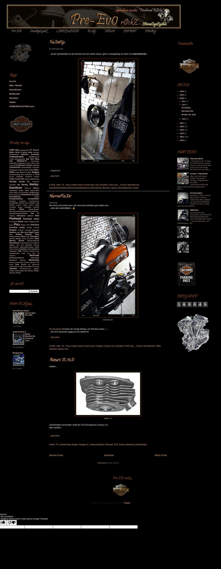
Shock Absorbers (28, 238)
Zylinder (26, 262)
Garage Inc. (84, 444)
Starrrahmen (14, 247)
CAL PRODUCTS (18, 161)
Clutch (28, 163)
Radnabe (35, 230)
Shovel (21, 241)
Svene (135, 188)
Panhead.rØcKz (196, 159)
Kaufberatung (34, 192)
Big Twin (30, 159)
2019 (182, 95)
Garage (13, 181)
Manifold (36, 207)
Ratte (26, 232)
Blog (37, 159)
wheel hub (23, 271)
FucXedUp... (57, 43)
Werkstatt (34, 255)
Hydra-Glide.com (15, 192)
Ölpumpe (12, 273)
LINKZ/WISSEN (67, 31)
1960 (17, 150)
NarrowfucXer (133, 185)
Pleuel (28, 225)
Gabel (27, 179)
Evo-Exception (196, 193)
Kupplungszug (34, 201)
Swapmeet (35, 249)
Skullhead (35, 243)
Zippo (21, 262)
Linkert (31, 205)
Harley (24, 184)
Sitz (31, 243)
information (13, 266)
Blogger (127, 503)
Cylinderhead (65, 444)
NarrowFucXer (60, 197)
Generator (35, 181)
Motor (21, 209)
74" (62, 185)
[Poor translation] (12, 522)
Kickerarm (16, 195)
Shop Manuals (15, 90)
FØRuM (109, 31)
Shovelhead (14, 243)
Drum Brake (29, 170)
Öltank (18, 273)
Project (13, 230)
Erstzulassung (14, 174)
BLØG (91, 31)
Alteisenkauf (14, 154)
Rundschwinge (15, 236)
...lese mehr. (54, 176)
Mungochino (18, 353)
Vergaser (12, 255)
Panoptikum (13, 222)
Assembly (35, 154)
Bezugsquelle (20, 159)
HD (18, 185)
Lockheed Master (16, 207)
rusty (37, 266)
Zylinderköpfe (141, 444)
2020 (182, 91)
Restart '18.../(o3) (61, 360)
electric (32, 262)
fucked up (25, 264)
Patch (37, 222)
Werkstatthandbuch (16, 258)
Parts (20, 221)
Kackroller (24, 192)
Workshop (129, 444)
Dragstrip (21, 170)
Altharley (24, 154)
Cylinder (36, 165)
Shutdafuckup (24, 243)
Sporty (114, 188)
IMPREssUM (14, 94)
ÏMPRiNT (129, 31)
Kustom (22, 203)
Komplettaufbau (16, 199)
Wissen (23, 260)
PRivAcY (150, 31)
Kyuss (27, 203)
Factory (12, 176)
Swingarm (13, 251)
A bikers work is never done (82, 185)
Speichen (28, 245)
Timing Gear (34, 251)
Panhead (109, 444)
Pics (17, 224)
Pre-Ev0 (16, 31)
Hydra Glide (24, 190)
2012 (182, 140)
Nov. (184, 101)
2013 (182, 137)
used (17, 271)
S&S (27, 236)
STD (110, 418)
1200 (53, 185)
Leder (25, 205)
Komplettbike (33, 199)
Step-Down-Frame (27, 247)
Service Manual (15, 238)
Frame (12, 179)
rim (33, 266)
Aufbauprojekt (16, 156)
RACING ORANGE (24, 230)
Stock (37, 247)
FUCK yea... (114, 185)
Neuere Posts (56, 455)
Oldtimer (30, 216)
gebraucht (35, 264)
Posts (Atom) (113, 463)
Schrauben (34, 236)
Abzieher (36, 152)
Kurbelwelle (13, 203)
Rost (37, 234)
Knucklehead (14, 197)
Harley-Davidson (97, 444)
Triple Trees (26, 253)
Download (13, 170)
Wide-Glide (35, 258)
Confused (12, 165)
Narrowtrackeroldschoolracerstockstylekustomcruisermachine (75, 188)
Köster (32, 203)
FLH (37, 174)
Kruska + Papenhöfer (199, 174)
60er (53, 444)
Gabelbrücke (34, 179)
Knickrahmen (26, 195)
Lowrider (28, 207)
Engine (75, 444)
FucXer (123, 185)
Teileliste (26, 251)
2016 (182, 126)
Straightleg (23, 249)
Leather (18, 205)
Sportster (106, 188)
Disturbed (35, 167)
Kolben (36, 197)
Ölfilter (36, 271)
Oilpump (12, 216)
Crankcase (20, 165)
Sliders (12, 245)
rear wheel (28, 266)
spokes (36, 268)
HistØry (12, 102)
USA (33, 253)
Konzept (12, 201)
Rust (23, 236)
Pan (37, 215)
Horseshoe (13, 190)
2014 (182, 133)
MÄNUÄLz (194, 210)
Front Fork (19, 179)
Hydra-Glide (34, 190)
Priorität (36, 227)
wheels (30, 271)
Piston (23, 225)
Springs (36, 245)
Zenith (17, 262)
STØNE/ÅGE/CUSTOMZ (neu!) (21, 106)
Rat (22, 232)
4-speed (22, 150)
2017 (182, 123)
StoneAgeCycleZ (38, 31)
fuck (17, 264)
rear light (21, 266)
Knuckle (35, 195)
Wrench (12, 262)
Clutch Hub (35, 163)
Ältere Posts (161, 455)
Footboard (28, 176)
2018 (182, 98)
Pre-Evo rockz (17, 227)
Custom (107, 346)
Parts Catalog (29, 222)
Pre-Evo (35, 224)
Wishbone (13, 260)
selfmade (13, 268)
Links (37, 205)
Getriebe (12, 185)
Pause (11, 225)
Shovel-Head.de (33, 241)
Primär (29, 227)
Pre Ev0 (12, 81)
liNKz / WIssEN (15, 85)
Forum (36, 176)
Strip (29, 249)
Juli (184, 105)
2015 (182, 130)
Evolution (104, 185)
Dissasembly (26, 167)
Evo (97, 185)
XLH (66, 349)
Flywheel (19, 176)
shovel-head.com (25, 268)
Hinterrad (28, 188)
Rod (10, 234)
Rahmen (12, 232)
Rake (18, 232)
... (191, 227)
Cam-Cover (35, 161)
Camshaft (13, 163)
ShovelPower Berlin (21, 311)
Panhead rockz (31, 219)
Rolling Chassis (24, 234)
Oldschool (21, 216)
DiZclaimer (13, 98)
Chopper (99, 346)
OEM (158, 346)
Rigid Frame (34, 232)
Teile (20, 251)
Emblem (28, 172)
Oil (38, 213)
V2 (38, 253)
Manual (12, 209)
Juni (184, 119)
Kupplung (22, 201)
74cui (67, 185)
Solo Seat (20, 245)
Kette (11, 195)
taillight (11, 271)
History (36, 188)
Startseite (109, 455)
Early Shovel (20, 172)
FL (34, 174)
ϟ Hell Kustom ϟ (19, 332)
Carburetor (21, 163)
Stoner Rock (13, 249)
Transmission (14, 253)
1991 (58, 185)
